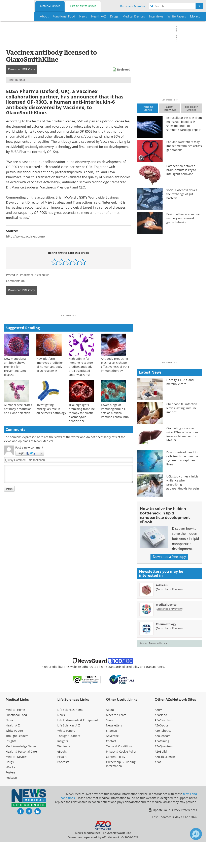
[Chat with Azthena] (196, 834)
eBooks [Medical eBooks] (10, 767)
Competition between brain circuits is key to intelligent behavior (181, 170)
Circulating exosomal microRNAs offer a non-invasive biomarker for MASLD (182, 434)
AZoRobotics (163, 730)
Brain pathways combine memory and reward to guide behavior (183, 218)
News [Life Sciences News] (61, 715)
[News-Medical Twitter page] (29, 811)
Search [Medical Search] (110, 720)
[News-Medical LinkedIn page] (37, 811)
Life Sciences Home (83, 6)
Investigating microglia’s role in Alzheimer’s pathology (51, 409)
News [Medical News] (9, 720)
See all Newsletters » (153, 643)
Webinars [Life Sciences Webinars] (63, 746)
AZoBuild (161, 751)
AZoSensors (162, 736)
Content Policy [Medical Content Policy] (115, 757)
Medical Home (50, 6)
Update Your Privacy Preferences (172, 810)
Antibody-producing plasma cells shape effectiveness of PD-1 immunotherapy (115, 365)
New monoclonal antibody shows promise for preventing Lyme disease (15, 367)
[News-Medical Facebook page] (20, 811)
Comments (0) (15, 281)
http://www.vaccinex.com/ (25, 236)
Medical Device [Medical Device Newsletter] (166, 604)
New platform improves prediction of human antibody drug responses (50, 365)
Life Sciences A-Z (68, 725)
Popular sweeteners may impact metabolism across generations (184, 146)
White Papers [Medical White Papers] (15, 730)
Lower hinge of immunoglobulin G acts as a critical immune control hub (115, 411)
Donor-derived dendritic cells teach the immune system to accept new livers (182, 458)
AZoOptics (161, 725)
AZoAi (158, 762)
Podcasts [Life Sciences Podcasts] (63, 762)
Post (9, 489)
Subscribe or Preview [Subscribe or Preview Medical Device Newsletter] (169, 609)
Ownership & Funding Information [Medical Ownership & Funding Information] (121, 764)
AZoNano (161, 715)
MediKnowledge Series (21, 746)
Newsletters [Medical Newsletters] (114, 725)
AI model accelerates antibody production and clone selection (18, 409)
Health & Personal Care (21, 751)
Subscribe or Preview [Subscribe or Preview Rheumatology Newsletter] (169, 628)
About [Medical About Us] (110, 710)
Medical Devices (16, 757)
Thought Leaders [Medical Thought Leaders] (17, 736)
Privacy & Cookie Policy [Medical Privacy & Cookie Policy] (121, 751)
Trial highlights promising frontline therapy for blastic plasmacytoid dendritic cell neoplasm (82, 415)
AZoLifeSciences (165, 757)
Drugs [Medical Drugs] (10, 762)
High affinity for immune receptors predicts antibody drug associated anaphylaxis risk (81, 367)
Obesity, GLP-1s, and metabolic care (180, 382)
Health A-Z (13, 725)
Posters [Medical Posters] (10, 772)
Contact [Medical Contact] (111, 741)
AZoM (158, 710)
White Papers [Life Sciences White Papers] (66, 730)
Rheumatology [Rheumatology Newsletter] (166, 624)
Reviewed (123, 69)
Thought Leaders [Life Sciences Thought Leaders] (68, 736)
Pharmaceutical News (34, 275)
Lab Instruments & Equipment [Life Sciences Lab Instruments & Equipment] (77, 720)
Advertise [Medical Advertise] (112, 736)
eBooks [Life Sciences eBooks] (62, 751)
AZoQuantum (164, 746)
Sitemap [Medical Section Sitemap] (111, 730)
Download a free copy (169, 556)
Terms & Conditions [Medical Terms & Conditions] (119, 746)
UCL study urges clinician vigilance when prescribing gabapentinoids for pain (183, 482)
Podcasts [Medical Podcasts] (12, 778)
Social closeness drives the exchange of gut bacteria (181, 194)
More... (194, 16)
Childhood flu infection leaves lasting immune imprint (181, 408)
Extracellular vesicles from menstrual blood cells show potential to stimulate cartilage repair (184, 124)
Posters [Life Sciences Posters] (62, 757)
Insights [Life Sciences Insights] (62, 741)
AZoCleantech (164, 720)
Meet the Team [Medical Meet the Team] (116, 715)
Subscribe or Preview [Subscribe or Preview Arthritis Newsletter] (169, 589)
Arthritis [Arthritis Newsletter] (162, 585)
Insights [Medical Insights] (11, 741)
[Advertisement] (68, 306)
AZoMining (162, 741)
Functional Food (16, 715)
